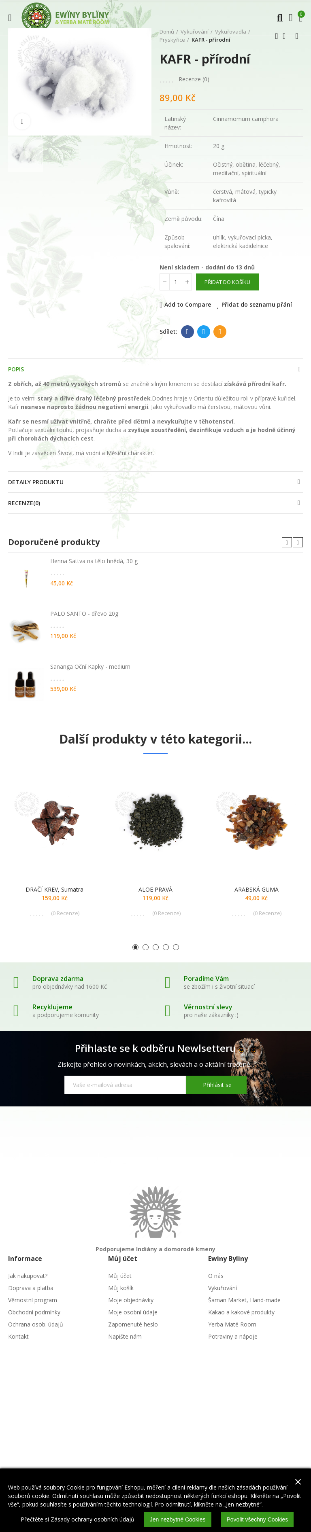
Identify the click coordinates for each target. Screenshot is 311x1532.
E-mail (220, 331)
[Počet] (176, 281)
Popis (16, 369)
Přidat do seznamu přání (257, 304)
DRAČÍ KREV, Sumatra (54, 889)
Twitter (203, 331)
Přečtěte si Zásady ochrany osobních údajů (77, 1519)
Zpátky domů (287, 36)
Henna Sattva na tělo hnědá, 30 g (94, 561)
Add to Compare (187, 304)
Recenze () (194, 79)
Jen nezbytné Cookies (178, 1519)
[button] (287, 542)
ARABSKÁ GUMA (256, 889)
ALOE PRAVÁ (155, 889)
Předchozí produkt (277, 36)
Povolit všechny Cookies (257, 1519)
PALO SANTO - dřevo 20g (84, 613)
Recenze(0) (24, 503)
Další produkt (297, 36)
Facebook (187, 331)
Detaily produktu (36, 482)
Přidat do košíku (227, 282)
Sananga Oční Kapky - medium (90, 666)
